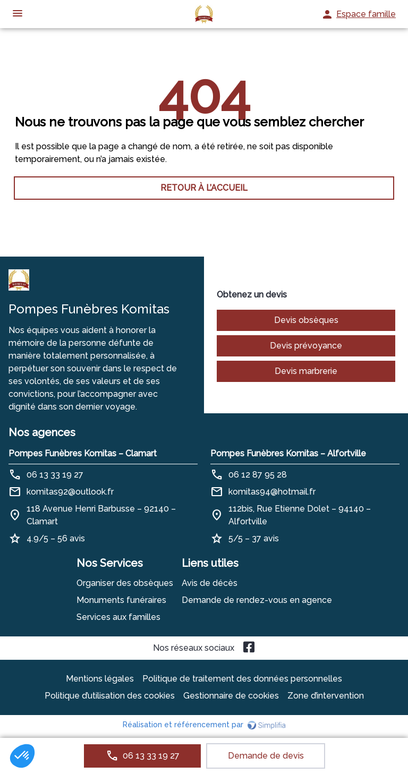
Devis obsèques (306, 320)
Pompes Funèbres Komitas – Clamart (82, 453)
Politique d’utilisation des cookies (110, 696)
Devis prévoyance (306, 346)
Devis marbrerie (306, 371)
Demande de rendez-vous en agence (257, 600)
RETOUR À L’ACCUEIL (204, 188)
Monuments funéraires (121, 600)
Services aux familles (118, 617)
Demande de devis (266, 756)
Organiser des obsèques (124, 583)
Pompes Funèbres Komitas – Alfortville (288, 453)
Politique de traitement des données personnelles (242, 679)
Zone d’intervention (325, 696)
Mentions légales (100, 679)
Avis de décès (209, 583)
